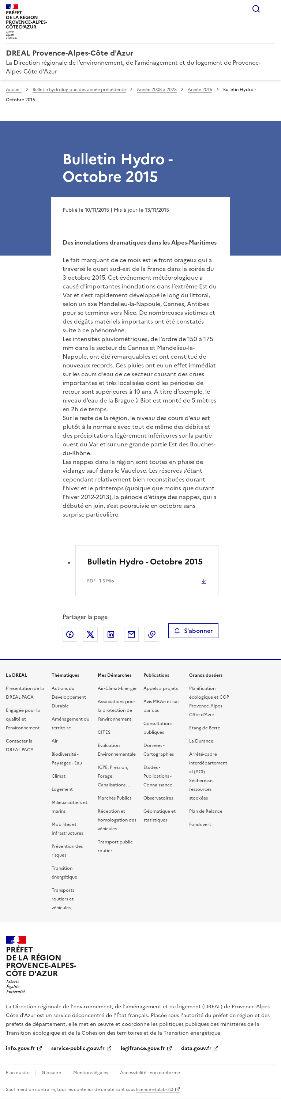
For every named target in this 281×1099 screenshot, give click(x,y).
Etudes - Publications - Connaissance (157, 776)
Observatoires (158, 798)
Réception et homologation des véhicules (117, 820)
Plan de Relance (205, 811)
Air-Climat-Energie (117, 688)
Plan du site (18, 1072)
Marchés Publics (114, 798)
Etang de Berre (204, 728)
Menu (270, 8)
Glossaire (51, 1072)
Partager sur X (90, 634)
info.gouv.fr (20, 1048)
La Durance (201, 741)
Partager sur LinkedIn (111, 634)
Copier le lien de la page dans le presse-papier (152, 634)
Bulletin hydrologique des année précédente (79, 89)
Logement (62, 789)
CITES (104, 732)
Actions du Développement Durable (69, 697)
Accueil (14, 89)
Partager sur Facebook (70, 634)
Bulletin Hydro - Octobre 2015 (145, 562)
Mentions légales (90, 1072)
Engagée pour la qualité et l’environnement (23, 719)
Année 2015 (200, 89)
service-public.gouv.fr (78, 1048)
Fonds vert (200, 824)
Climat (58, 776)
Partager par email (131, 634)
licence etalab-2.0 (154, 1089)
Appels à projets (160, 688)
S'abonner (193, 630)
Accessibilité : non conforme (150, 1072)
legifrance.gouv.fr (143, 1048)
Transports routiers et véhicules (63, 899)
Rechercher (256, 8)
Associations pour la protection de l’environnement (116, 710)
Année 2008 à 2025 (157, 89)
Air (55, 741)
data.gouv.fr (196, 1048)
